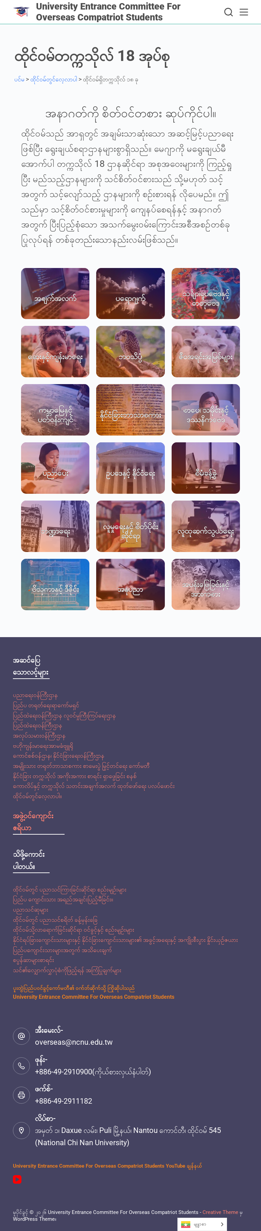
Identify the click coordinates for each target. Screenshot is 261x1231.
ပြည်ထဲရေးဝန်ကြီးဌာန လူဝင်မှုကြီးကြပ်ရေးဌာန (64, 715)
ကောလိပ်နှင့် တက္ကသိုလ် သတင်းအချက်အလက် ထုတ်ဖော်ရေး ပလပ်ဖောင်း (94, 785)
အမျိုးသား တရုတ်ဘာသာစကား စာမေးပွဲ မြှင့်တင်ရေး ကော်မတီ (81, 765)
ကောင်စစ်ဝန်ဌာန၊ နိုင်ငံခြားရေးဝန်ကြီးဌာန (58, 755)
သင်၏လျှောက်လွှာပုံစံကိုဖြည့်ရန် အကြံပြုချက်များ (67, 970)
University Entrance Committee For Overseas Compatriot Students (108, 12)
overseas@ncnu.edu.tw (74, 1042)
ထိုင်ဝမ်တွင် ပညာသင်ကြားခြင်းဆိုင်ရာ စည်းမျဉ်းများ (69, 889)
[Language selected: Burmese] (202, 1224)
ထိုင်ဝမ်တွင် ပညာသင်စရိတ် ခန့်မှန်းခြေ (55, 919)
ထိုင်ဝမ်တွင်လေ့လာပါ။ (37, 796)
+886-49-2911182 (63, 1101)
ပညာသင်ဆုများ (30, 909)
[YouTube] (17, 1179)
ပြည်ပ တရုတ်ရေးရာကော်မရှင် (46, 705)
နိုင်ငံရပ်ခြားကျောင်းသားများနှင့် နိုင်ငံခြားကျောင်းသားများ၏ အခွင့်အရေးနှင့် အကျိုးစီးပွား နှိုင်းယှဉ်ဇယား (125, 939)
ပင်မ (19, 79)
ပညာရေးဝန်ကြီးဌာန (35, 694)
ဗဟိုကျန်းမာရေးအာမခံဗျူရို (43, 745)
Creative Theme (220, 1212)
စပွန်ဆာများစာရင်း (33, 959)
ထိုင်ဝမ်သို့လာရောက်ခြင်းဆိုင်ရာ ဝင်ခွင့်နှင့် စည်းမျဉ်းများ (73, 929)
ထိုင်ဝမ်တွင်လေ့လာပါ (53, 79)
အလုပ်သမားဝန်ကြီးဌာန (39, 735)
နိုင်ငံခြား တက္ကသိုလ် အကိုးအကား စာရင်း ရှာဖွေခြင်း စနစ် (75, 775)
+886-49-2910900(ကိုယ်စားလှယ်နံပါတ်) (93, 1072)
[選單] (244, 12)
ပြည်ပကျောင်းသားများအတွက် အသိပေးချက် (62, 949)
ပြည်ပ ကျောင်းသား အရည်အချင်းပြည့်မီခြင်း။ (63, 899)
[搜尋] (228, 12)
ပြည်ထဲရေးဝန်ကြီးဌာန (37, 725)
